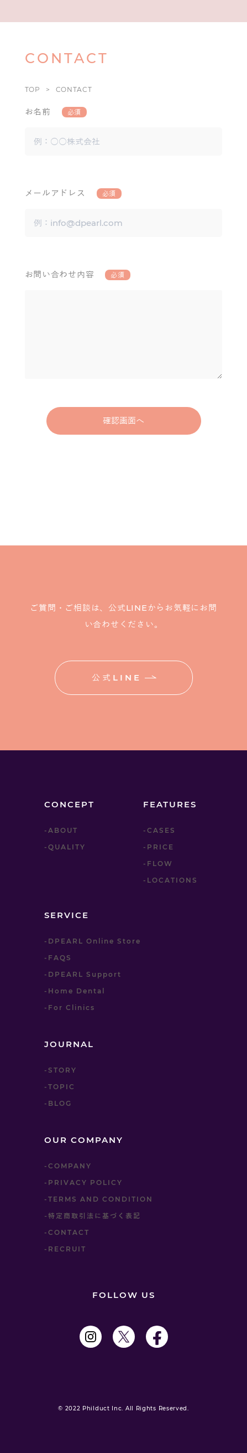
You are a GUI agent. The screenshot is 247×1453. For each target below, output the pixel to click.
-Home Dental (74, 991)
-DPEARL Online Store (92, 941)
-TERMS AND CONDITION (98, 1199)
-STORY (60, 1070)
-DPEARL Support (83, 974)
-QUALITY (65, 847)
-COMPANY (68, 1166)
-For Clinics (69, 1007)
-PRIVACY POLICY (83, 1182)
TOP (32, 89)
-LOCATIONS (170, 880)
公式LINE (124, 677)
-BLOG (58, 1103)
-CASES (159, 830)
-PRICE (158, 847)
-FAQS (58, 958)
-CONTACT (67, 1232)
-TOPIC (59, 1087)
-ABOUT (61, 830)
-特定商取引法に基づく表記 (92, 1216)
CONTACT (74, 89)
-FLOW (158, 863)
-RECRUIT (65, 1249)
